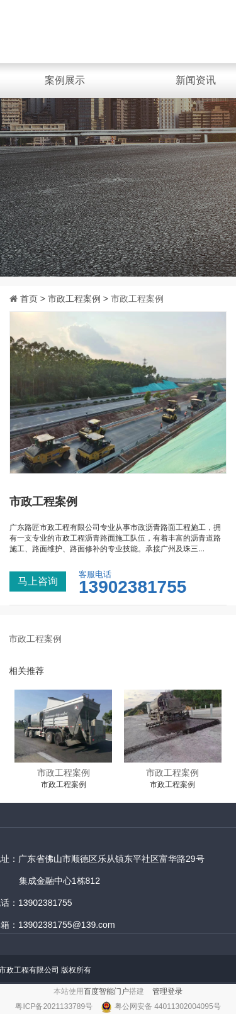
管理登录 (167, 991)
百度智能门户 (106, 991)
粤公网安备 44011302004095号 (168, 1006)
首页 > (34, 299)
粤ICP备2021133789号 (54, 1006)
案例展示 (65, 80)
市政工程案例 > (79, 299)
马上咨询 (38, 581)
